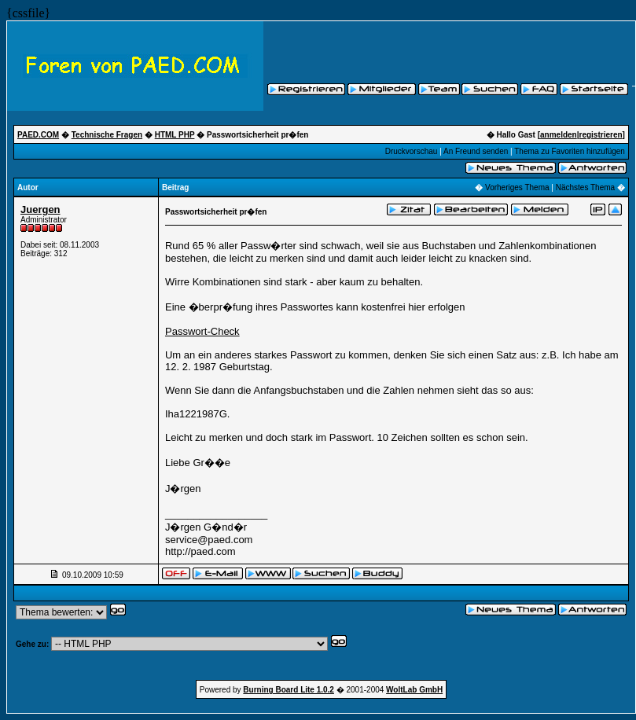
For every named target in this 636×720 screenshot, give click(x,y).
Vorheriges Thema (517, 187)
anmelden (558, 134)
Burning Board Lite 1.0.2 (288, 689)
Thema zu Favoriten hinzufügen (569, 151)
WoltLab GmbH (414, 689)
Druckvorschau (411, 151)
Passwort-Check (202, 331)
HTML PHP (175, 134)
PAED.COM (38, 134)
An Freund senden (475, 151)
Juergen (40, 209)
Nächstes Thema (585, 187)
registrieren (601, 134)
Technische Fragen (107, 134)
